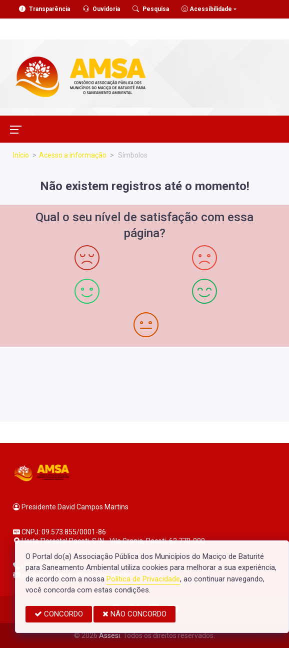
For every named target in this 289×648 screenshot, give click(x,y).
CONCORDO (58, 613)
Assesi (109, 635)
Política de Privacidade (143, 578)
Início (21, 155)
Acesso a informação (72, 155)
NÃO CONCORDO (134, 613)
